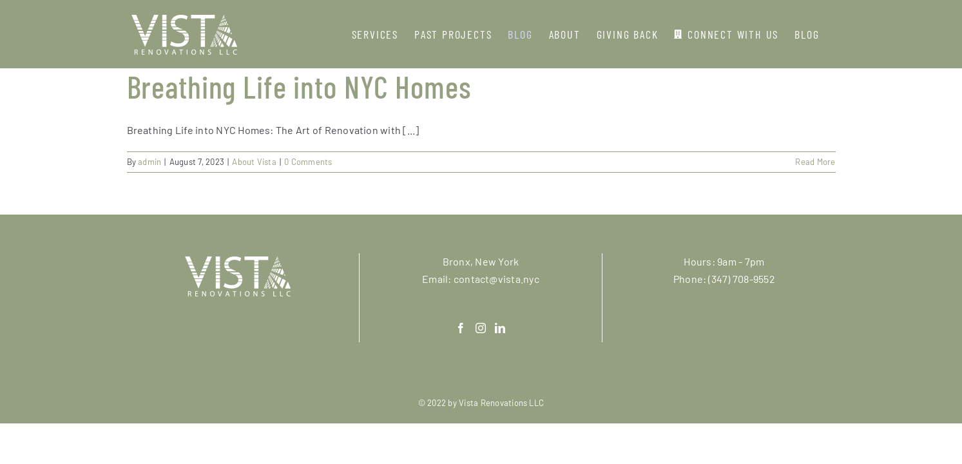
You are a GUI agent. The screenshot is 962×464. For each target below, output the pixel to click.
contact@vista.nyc (496, 279)
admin (149, 162)
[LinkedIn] (500, 328)
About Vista (254, 162)
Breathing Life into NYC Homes (299, 86)
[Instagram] (481, 328)
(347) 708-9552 (741, 279)
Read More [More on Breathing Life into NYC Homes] (815, 162)
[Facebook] (461, 328)
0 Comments (308, 162)
